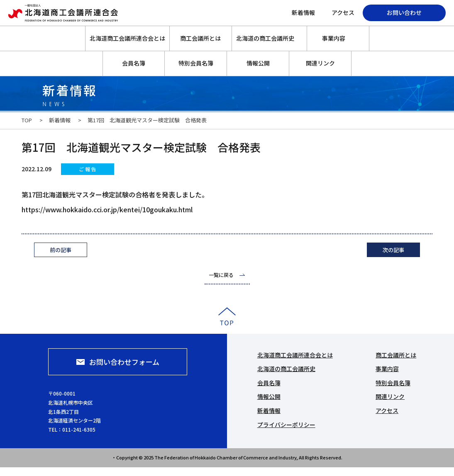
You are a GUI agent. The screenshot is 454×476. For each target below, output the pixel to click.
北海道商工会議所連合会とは (127, 38)
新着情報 (303, 12)
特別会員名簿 (195, 63)
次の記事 (393, 250)
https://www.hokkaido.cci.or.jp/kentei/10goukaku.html (107, 209)
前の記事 (60, 250)
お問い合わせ (404, 12)
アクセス (343, 12)
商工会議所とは (200, 38)
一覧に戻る (221, 274)
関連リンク (320, 63)
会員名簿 (133, 63)
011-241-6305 (143, 429)
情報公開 (258, 63)
